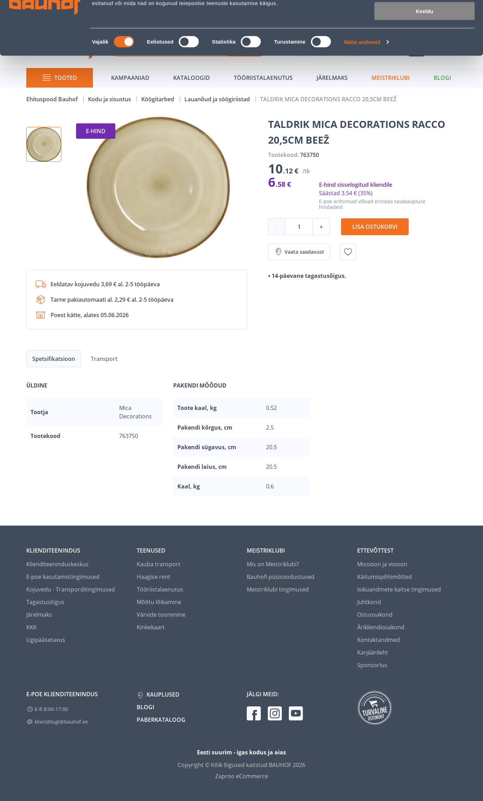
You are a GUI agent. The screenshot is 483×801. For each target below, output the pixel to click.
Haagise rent (153, 577)
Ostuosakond (375, 614)
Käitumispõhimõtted (384, 577)
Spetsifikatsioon (53, 359)
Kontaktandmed (378, 640)
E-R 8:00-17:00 (51, 709)
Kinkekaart (151, 627)
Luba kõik (424, 17)
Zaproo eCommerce (241, 776)
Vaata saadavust (299, 252)
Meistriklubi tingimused (278, 589)
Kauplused (162, 694)
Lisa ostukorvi (374, 227)
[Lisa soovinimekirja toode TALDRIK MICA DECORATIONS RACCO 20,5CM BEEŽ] (348, 252)
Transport (104, 359)
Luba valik (424, 38)
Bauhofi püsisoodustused (280, 577)
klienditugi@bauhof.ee (61, 721)
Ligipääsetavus (45, 640)
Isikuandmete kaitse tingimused (399, 589)
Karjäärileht (372, 652)
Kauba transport (159, 564)
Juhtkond (369, 602)
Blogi (145, 707)
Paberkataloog (161, 720)
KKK (31, 627)
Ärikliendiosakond (380, 627)
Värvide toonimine (161, 614)
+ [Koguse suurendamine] (321, 227)
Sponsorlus (372, 665)
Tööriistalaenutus (160, 589)
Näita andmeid (362, 90)
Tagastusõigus (45, 602)
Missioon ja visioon (382, 564)
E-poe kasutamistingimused (63, 577)
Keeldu (424, 59)
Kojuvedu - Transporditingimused (70, 589)
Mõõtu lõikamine (159, 602)
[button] (43, 144)
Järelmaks (39, 614)
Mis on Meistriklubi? (273, 564)
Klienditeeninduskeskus (57, 564)
